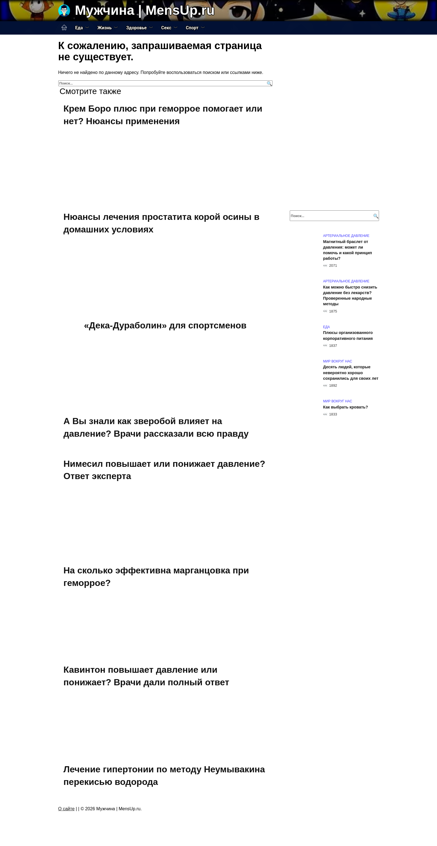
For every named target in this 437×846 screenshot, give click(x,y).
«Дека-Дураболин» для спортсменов (165, 325)
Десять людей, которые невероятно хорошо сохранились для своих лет (350, 373)
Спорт (192, 27)
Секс (166, 27)
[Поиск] (268, 83)
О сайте (66, 808)
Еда (79, 27)
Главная (64, 27)
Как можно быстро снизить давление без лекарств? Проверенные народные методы (350, 295)
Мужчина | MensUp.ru (145, 10)
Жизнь (104, 27)
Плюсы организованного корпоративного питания (348, 336)
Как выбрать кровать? (345, 407)
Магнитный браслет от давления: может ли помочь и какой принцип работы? (347, 250)
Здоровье (136, 27)
